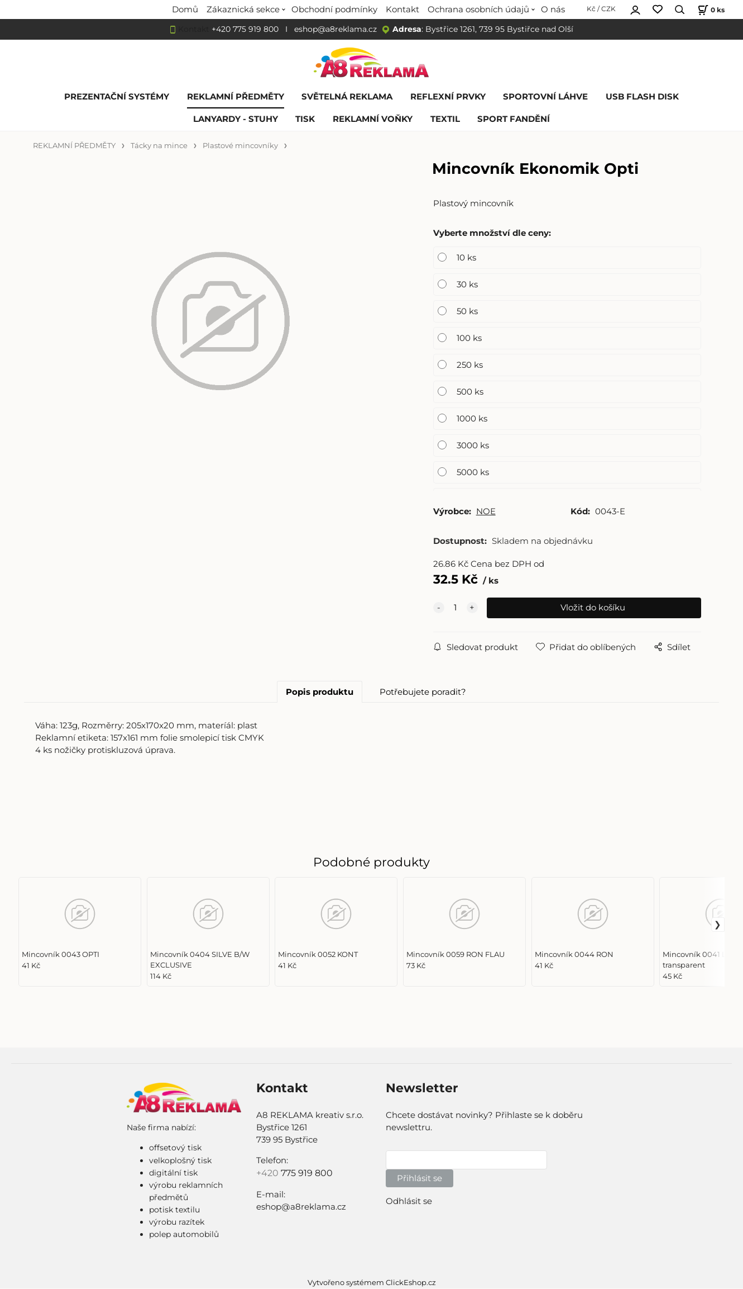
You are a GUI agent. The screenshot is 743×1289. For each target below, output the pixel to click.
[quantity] (455, 608)
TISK (305, 119)
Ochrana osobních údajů (478, 9)
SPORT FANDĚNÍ (513, 119)
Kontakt (402, 9)
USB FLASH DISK (642, 97)
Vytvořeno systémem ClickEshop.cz (372, 1282)
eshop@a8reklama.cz (335, 29)
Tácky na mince (159, 145)
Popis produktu (319, 692)
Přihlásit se (419, 1178)
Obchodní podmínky (334, 9)
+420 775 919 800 (245, 29)
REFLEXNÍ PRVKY (448, 97)
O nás (553, 9)
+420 (268, 1173)
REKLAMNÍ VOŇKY (373, 119)
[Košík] (710, 9)
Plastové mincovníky (240, 145)
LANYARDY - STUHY (235, 119)
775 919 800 (307, 1173)
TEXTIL (445, 119)
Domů (185, 9)
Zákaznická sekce (243, 9)
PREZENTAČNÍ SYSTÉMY (116, 97)
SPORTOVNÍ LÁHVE (545, 97)
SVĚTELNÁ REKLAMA (346, 97)
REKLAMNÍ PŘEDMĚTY (235, 97)
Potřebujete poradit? (423, 692)
